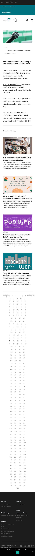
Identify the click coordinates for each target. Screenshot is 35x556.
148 (11, 389)
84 (13, 344)
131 (24, 375)
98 (19, 352)
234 (20, 448)
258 (20, 465)
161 (15, 397)
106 (20, 358)
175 (24, 406)
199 (24, 423)
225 (15, 443)
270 (20, 474)
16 (25, 301)
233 (15, 448)
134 (20, 378)
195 (24, 420)
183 (24, 412)
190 (20, 417)
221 (15, 440)
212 (11, 434)
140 (11, 383)
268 (11, 474)
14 (17, 301)
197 (15, 423)
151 (24, 389)
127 (24, 372)
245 (15, 457)
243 (25, 454)
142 (20, 383)
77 (25, 338)
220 (11, 440)
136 (11, 380)
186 (20, 414)
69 (14, 335)
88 (11, 346)
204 (11, 429)
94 (19, 349)
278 (20, 480)
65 (15, 332)
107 (24, 358)
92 (11, 349)
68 (9, 335)
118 (20, 366)
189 (15, 417)
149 (16, 389)
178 (20, 409)
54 (25, 324)
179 (24, 409)
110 (20, 361)
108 (11, 361)
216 (11, 437)
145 (15, 386)
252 (11, 463)
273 (15, 477)
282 (20, 482)
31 (25, 310)
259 (25, 465)
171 (24, 403)
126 (20, 372)
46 (11, 321)
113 (15, 363)
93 (15, 349)
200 (11, 426)
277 (15, 480)
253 (15, 463)
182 (20, 412)
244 (11, 457)
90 (19, 346)
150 (20, 389)
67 (23, 332)
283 (24, 482)
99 (23, 352)
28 (13, 310)
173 (15, 406)
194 (20, 420)
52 (17, 324)
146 (20, 386)
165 (15, 400)
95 (23, 349)
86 (21, 344)
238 (20, 451)
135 (24, 378)
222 (20, 440)
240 (11, 454)
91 (23, 346)
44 (19, 318)
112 (11, 363)
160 (11, 397)
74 (13, 338)
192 (11, 420)
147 (24, 386)
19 (17, 304)
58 (21, 327)
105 (15, 358)
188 (11, 417)
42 (11, 318)
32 (9, 312)
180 (11, 412)
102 (20, 355)
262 (20, 468)
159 (24, 395)
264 (11, 471)
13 (13, 301)
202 (20, 426)
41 (25, 315)
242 (20, 454)
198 (20, 423)
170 (20, 403)
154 (20, 392)
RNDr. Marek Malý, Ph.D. (12, 84)
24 (17, 307)
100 (11, 355)
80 (17, 341)
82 (25, 341)
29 (17, 310)
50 (10, 324)
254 (20, 463)
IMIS (12, 2)
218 (20, 437)
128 (11, 375)
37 (9, 315)
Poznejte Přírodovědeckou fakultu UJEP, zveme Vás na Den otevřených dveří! (16, 237)
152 (11, 392)
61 (15, 329)
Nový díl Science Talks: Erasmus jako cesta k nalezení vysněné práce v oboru (17, 275)
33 (13, 312)
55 (9, 327)
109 (16, 361)
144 (11, 386)
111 (24, 361)
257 (15, 465)
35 (21, 312)
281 (15, 482)
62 (19, 329)
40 (21, 315)
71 (21, 335)
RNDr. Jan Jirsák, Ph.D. (11, 99)
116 (11, 366)
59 (25, 327)
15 (21, 301)
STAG (7, 2)
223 (24, 440)
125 (15, 372)
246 (20, 457)
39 (17, 315)
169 (16, 403)
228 (11, 446)
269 (15, 474)
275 (25, 477)
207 (25, 429)
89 (15, 346)
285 (15, 485)
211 (24, 431)
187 (24, 414)
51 (13, 324)
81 (21, 341)
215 (24, 434)
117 (15, 366)
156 (11, 395)
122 (20, 369)
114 (20, 363)
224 (11, 443)
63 (23, 329)
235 (25, 448)
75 (17, 338)
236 (11, 451)
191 (24, 417)
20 (21, 304)
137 (15, 380)
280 (11, 482)
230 (20, 446)
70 (18, 335)
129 (15, 375)
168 (11, 403)
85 (17, 344)
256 (11, 465)
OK (17, 552)
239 (25, 451)
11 (24, 298)
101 (15, 355)
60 (12, 329)
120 (11, 369)
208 (11, 431)
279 (25, 480)
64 (11, 332)
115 (24, 363)
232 (11, 448)
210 (20, 431)
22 (9, 307)
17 (10, 304)
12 (10, 301)
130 (20, 375)
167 (24, 400)
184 (11, 414)
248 (11, 460)
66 (19, 332)
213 (15, 434)
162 (20, 397)
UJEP (16, 2)
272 (11, 477)
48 (19, 321)
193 (15, 420)
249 (15, 460)
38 (13, 315)
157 (15, 395)
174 (20, 406)
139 (24, 380)
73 (9, 338)
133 (15, 378)
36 (25, 312)
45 (23, 318)
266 (20, 471)
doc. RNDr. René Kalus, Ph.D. (14, 113)
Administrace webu (7, 545)
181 (15, 412)
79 (13, 341)
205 (15, 429)
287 (25, 485)
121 (15, 369)
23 (13, 307)
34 (17, 312)
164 (11, 400)
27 (9, 310)
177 (15, 409)
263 (25, 468)
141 (15, 383)
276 (11, 480)
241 (15, 454)
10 (20, 298)
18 (13, 304)
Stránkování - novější (6, 296)
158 (20, 395)
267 (25, 471)
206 (20, 429)
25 (21, 307)
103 (24, 355)
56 (13, 327)
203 (25, 426)
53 (21, 324)
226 (20, 443)
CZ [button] (2, 2)
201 (15, 426)
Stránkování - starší (30, 296)
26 (25, 307)
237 (15, 451)
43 (15, 318)
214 (20, 434)
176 (11, 409)
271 (25, 474)
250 (20, 460)
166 (20, 400)
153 (15, 392)
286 (20, 485)
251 (25, 460)
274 (20, 477)
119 (24, 366)
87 (25, 344)
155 (24, 392)
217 (15, 437)
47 (15, 321)
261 (15, 468)
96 (11, 352)
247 (25, 457)
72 (25, 335)
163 (24, 397)
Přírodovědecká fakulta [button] (17, 7)
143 (24, 383)
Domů (6, 47)
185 (15, 414)
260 (11, 468)
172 (11, 406)
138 (20, 380)
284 (11, 485)
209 (16, 431)
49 (23, 321)
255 (25, 463)
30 (21, 310)
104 (11, 358)
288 (18, 488)
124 (11, 372)
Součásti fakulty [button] (17, 12)
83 (9, 344)
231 (24, 446)
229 (15, 446)
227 (25, 443)
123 (24, 369)
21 (25, 304)
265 (15, 471)
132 (11, 378)
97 (15, 352)
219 (24, 437)
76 (21, 338)
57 (17, 327)
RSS (15, 545)
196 (11, 423)
